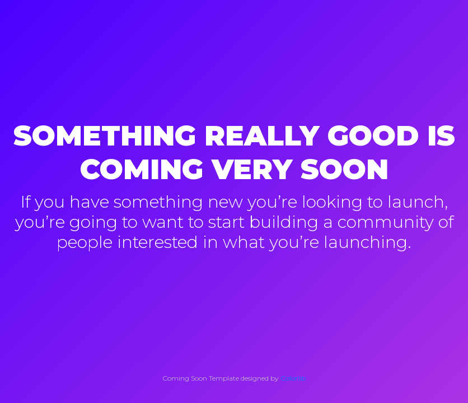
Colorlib (293, 378)
